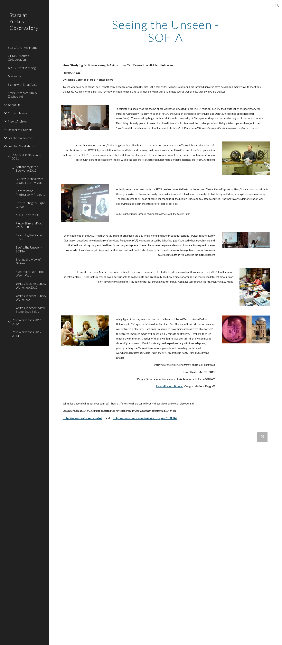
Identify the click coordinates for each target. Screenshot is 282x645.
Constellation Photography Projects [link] (30, 192)
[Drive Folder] (165, 536)
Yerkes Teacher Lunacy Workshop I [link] (31, 297)
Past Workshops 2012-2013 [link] (27, 333)
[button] (277, 5)
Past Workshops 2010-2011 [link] (27, 156)
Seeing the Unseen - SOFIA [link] (29, 249)
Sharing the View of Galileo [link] (28, 261)
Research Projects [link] (20, 130)
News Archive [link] (17, 121)
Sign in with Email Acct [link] (22, 84)
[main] (165, 30)
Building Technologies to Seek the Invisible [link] (29, 180)
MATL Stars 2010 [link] (27, 215)
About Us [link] (14, 105)
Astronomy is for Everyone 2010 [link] (27, 168)
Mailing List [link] (15, 76)
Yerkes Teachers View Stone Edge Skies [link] (30, 309)
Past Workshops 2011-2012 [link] (27, 321)
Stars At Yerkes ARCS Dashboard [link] (22, 94)
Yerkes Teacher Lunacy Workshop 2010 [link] (31, 285)
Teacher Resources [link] (20, 138)
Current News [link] (17, 113)
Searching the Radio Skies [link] (29, 237)
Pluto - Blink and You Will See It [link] (29, 225)
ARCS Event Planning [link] (22, 68)
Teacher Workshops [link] (21, 146)
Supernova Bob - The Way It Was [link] (30, 273)
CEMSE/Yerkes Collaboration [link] (18, 57)
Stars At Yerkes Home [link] (23, 47)
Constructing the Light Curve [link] (30, 204)
